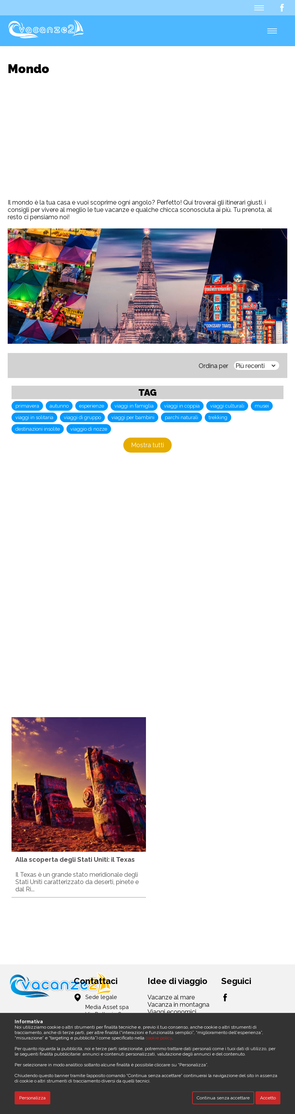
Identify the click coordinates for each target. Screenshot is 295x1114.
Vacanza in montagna (178, 1004)
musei (262, 406)
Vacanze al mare (171, 997)
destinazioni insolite (37, 429)
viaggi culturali (227, 406)
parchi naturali (181, 417)
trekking (218, 417)
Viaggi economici (172, 1012)
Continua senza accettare (223, 1098)
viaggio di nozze (88, 429)
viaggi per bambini (132, 417)
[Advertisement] (151, 137)
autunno (59, 406)
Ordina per (213, 366)
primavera (27, 406)
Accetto (268, 1098)
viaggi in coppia (182, 406)
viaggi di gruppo (82, 417)
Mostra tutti (147, 445)
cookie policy (159, 1038)
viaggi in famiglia (134, 406)
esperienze (91, 406)
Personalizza (32, 1098)
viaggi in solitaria (34, 417)
